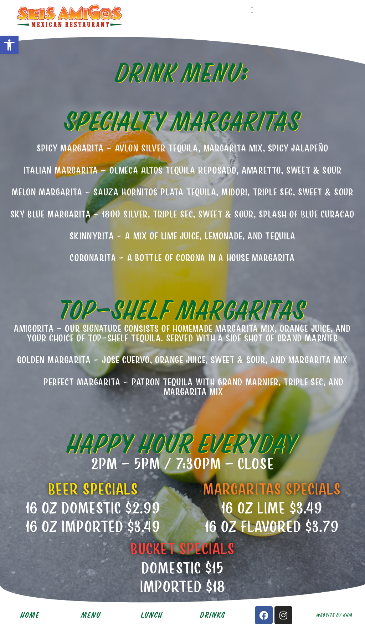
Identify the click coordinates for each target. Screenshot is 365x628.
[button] (9, 45)
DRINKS (213, 615)
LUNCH (152, 615)
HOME (30, 615)
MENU (91, 615)
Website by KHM (335, 615)
